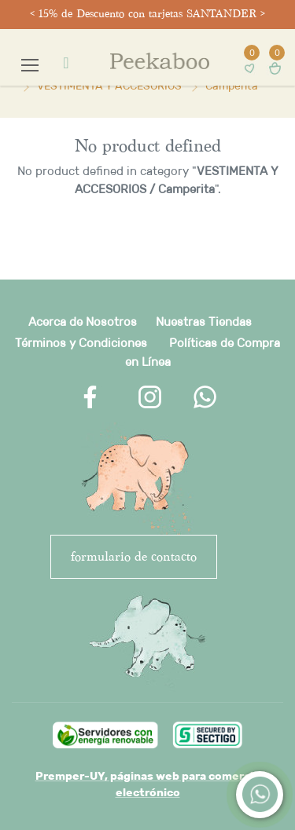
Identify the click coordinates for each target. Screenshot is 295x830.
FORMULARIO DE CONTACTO (134, 556)
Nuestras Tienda (200, 321)
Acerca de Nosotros (82, 321)
